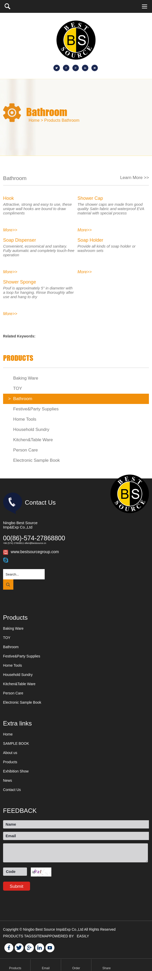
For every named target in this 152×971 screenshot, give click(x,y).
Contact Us (12, 790)
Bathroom (70, 120)
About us (10, 753)
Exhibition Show (16, 771)
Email (46, 968)
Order (76, 968)
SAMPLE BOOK (16, 743)
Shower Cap (90, 198)
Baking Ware (23, 378)
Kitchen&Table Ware (30, 439)
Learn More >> (134, 177)
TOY (15, 388)
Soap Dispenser (19, 240)
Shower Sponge (19, 282)
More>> (10, 230)
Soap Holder (90, 240)
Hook (8, 198)
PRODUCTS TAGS (18, 936)
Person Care (23, 450)
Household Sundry (28, 429)
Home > (35, 120)
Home (8, 734)
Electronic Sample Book (34, 460)
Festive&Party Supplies (33, 409)
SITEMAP (41, 936)
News (7, 780)
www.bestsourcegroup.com (35, 552)
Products (52, 120)
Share (106, 968)
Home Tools (22, 419)
